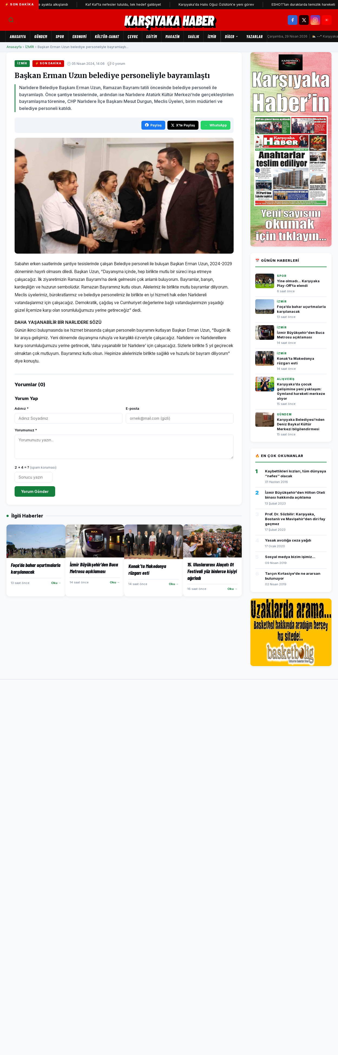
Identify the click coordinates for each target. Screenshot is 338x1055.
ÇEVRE (133, 36)
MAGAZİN (172, 36)
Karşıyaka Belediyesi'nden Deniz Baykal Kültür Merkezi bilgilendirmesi (300, 424)
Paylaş (153, 125)
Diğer (231, 36)
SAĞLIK (193, 36)
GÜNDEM (40, 36)
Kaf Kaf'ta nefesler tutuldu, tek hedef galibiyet (129, 4)
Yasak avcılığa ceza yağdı (288, 540)
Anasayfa (18, 36)
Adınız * (22, 408)
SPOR (60, 36)
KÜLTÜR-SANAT (107, 36)
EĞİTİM (151, 36)
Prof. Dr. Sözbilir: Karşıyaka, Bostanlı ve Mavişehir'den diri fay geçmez (295, 519)
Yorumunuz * (26, 430)
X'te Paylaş (183, 125)
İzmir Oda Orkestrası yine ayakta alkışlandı (39, 4)
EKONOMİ (79, 36)
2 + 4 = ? (36, 467)
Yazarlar (254, 36)
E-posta (132, 408)
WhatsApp (215, 125)
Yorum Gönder (35, 491)
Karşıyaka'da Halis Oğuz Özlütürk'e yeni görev (222, 4)
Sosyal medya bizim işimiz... (290, 557)
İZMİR (212, 36)
